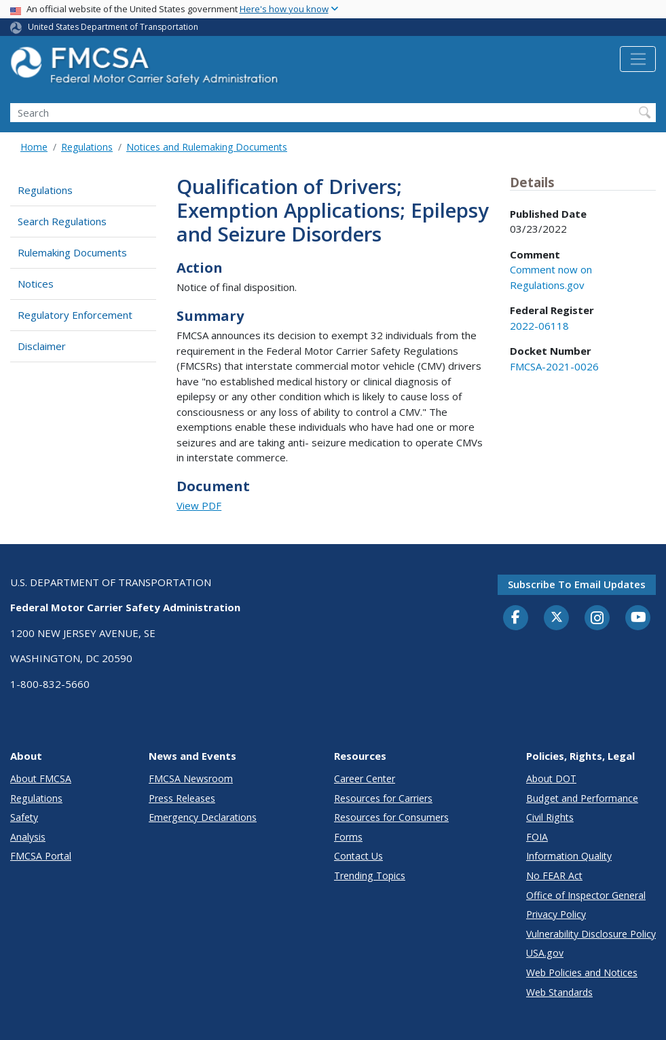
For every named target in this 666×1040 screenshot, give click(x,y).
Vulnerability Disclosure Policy (591, 933)
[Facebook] (516, 618)
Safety (24, 817)
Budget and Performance (582, 798)
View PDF (199, 505)
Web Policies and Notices (581, 972)
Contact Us (358, 855)
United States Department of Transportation (113, 27)
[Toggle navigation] (638, 59)
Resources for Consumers (391, 817)
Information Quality (569, 855)
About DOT (551, 778)
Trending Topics (369, 875)
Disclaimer (42, 346)
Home (34, 146)
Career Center (364, 778)
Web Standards (559, 992)
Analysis (27, 836)
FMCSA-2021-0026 (554, 366)
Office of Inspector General (586, 895)
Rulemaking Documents (72, 252)
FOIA (537, 836)
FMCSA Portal (40, 855)
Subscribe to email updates (577, 584)
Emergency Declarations (203, 817)
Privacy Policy (556, 914)
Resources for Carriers (383, 798)
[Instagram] (597, 619)
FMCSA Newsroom (191, 778)
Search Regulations (62, 221)
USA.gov (544, 952)
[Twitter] (557, 617)
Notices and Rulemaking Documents (206, 146)
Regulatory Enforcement (75, 315)
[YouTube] (638, 618)
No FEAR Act (554, 875)
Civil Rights (550, 817)
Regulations (87, 146)
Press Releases (182, 798)
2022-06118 (539, 325)
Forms (348, 836)
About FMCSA (40, 778)
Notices (36, 283)
